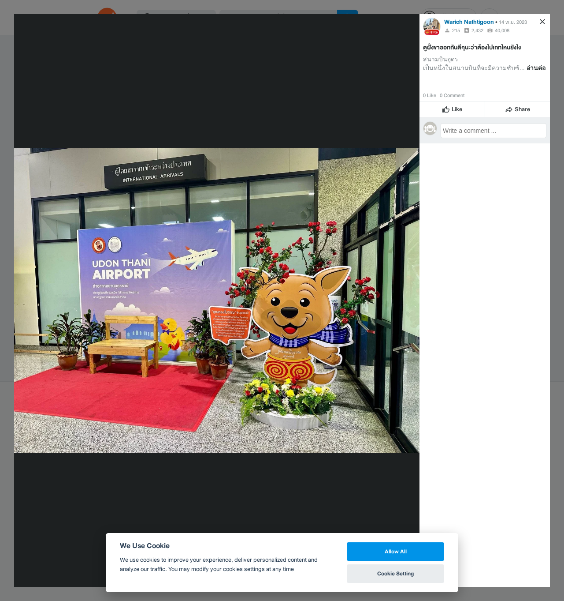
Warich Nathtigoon (469, 21)
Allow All (396, 551)
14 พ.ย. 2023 (513, 22)
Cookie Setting (395, 573)
